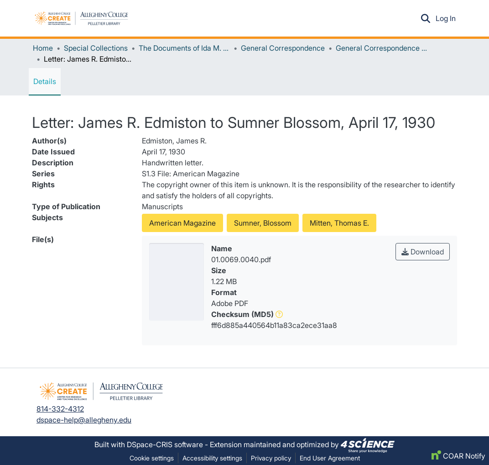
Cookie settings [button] (152, 458)
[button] (81, 18)
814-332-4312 (60, 408)
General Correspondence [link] (283, 48)
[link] (368, 444)
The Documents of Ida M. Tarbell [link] (184, 48)
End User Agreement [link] (330, 458)
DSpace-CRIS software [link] (165, 444)
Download (422, 251)
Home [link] (43, 48)
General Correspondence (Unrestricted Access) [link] (381, 48)
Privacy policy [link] (271, 458)
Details (44, 81)
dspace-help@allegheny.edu (83, 419)
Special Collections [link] (96, 48)
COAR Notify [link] (458, 455)
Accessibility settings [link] (212, 458)
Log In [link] (446, 18)
